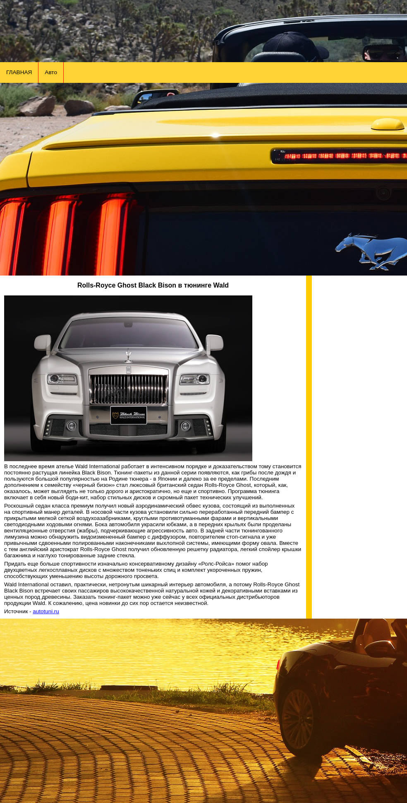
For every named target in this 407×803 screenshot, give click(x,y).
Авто (51, 72)
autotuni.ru (46, 611)
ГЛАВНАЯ (19, 72)
